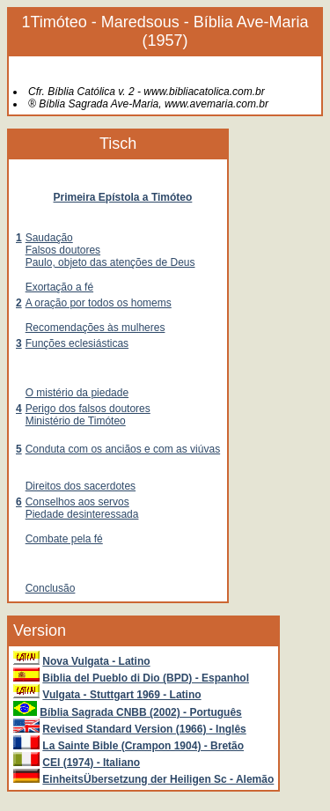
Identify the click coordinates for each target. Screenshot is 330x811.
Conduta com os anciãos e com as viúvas (123, 449)
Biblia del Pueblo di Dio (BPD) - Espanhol (145, 678)
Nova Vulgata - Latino (96, 661)
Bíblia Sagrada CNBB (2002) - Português (140, 712)
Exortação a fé (59, 287)
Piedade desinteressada (82, 514)
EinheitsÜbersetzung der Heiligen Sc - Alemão (158, 779)
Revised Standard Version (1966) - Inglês (144, 729)
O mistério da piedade (77, 393)
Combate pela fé (64, 539)
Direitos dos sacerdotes (81, 486)
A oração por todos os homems (99, 303)
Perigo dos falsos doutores (88, 408)
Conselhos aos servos (77, 502)
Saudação (49, 238)
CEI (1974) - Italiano (91, 762)
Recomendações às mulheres (95, 327)
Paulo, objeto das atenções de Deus (110, 262)
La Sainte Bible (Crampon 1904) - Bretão (143, 746)
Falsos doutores (63, 250)
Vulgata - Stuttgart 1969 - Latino (121, 695)
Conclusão (51, 588)
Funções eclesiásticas (77, 343)
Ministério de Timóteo (76, 421)
